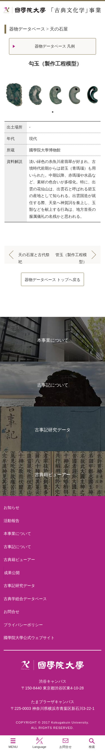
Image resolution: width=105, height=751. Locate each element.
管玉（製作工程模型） (71, 255)
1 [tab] (52, 112)
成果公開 (12, 572)
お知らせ (11, 507)
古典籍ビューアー (53, 474)
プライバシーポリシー (23, 625)
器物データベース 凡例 (55, 46)
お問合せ (11, 611)
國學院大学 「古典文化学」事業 (52, 10)
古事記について (52, 385)
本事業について (52, 340)
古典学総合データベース (25, 598)
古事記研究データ (53, 429)
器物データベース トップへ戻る (53, 279)
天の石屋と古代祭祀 (34, 255)
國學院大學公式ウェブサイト (29, 637)
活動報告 (11, 520)
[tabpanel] (52, 95)
